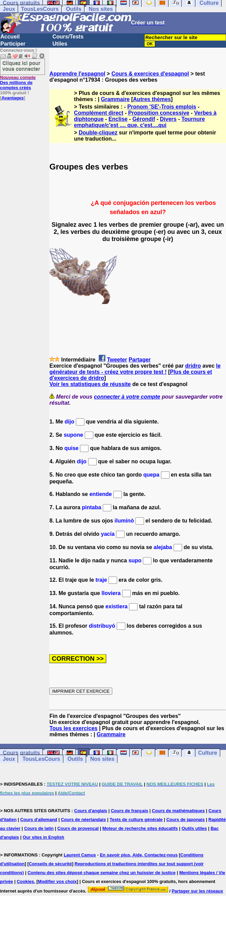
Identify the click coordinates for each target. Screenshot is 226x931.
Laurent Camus (80, 854)
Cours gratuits (21, 753)
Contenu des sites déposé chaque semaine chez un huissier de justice (102, 872)
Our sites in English (43, 837)
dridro (193, 366)
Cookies (25, 881)
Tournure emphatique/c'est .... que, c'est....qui (139, 122)
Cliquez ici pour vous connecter (21, 65)
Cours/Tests (67, 36)
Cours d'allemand (38, 819)
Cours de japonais (185, 819)
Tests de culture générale (136, 819)
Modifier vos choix (57, 881)
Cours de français (129, 810)
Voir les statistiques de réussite (90, 384)
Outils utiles (194, 828)
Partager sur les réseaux (197, 891)
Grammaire (115, 99)
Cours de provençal (77, 828)
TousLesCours (40, 9)
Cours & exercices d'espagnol (150, 74)
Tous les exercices (73, 728)
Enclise (118, 119)
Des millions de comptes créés (18, 82)
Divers (168, 119)
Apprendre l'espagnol (77, 74)
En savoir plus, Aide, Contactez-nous (139, 854)
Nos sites (101, 9)
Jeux (9, 9)
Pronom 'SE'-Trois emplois (161, 107)
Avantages (12, 97)
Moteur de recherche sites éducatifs (140, 828)
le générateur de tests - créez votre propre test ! (135, 369)
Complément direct (98, 113)
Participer (13, 44)
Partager (140, 360)
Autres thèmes (152, 99)
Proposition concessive (158, 113)
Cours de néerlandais (83, 819)
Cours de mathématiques (178, 810)
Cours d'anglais (90, 810)
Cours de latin (39, 828)
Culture (207, 753)
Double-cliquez (98, 132)
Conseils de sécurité (50, 863)
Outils (73, 9)
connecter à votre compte (127, 397)
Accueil (10, 36)
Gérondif (143, 119)
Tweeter (117, 360)
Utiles (59, 44)
